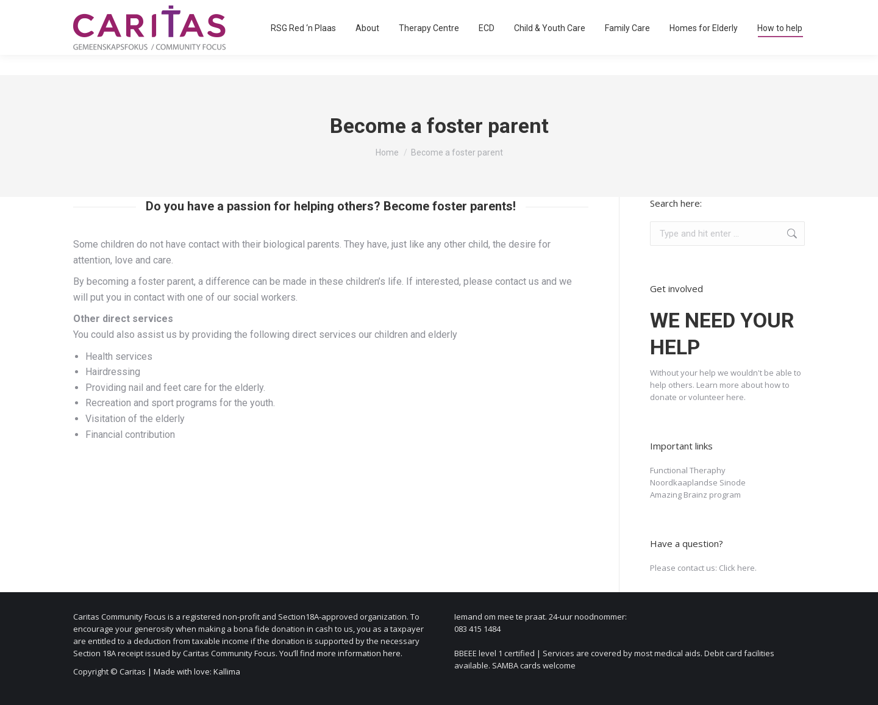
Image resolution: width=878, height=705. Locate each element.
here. (736, 397)
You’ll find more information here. (340, 653)
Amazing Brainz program (695, 494)
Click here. (738, 567)
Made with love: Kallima (197, 671)
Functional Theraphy (688, 470)
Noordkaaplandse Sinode (698, 482)
